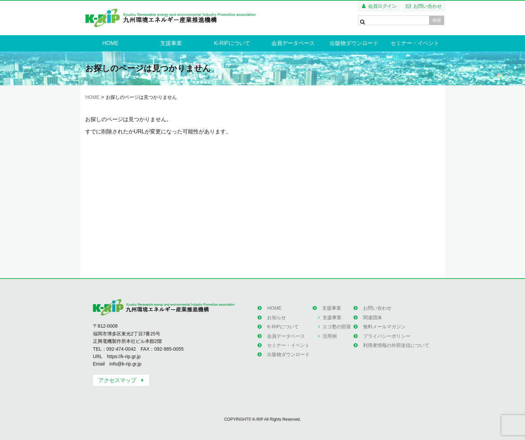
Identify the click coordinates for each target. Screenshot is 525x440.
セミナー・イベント (414, 43)
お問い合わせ (427, 6)
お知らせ (276, 317)
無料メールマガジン (384, 326)
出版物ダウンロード (354, 43)
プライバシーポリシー (386, 336)
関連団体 (372, 317)
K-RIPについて (232, 43)
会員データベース (293, 43)
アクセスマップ (117, 380)
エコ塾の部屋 (337, 326)
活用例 (330, 336)
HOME (110, 43)
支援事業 (171, 43)
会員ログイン (382, 6)
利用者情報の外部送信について (396, 345)
